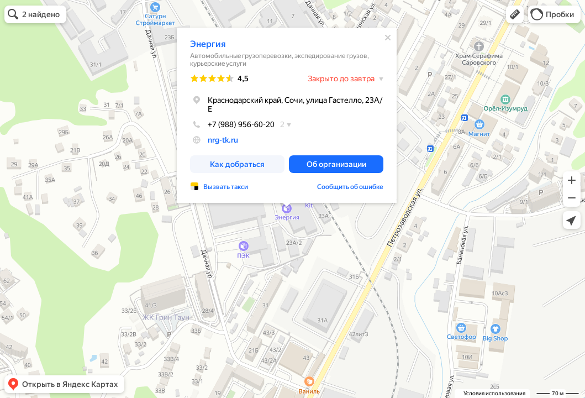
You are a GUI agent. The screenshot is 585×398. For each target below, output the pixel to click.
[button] (515, 14)
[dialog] (287, 115)
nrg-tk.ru (223, 139)
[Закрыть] (387, 37)
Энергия (208, 44)
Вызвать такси (225, 187)
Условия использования (494, 393)
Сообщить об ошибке (350, 187)
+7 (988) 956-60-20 (232, 124)
